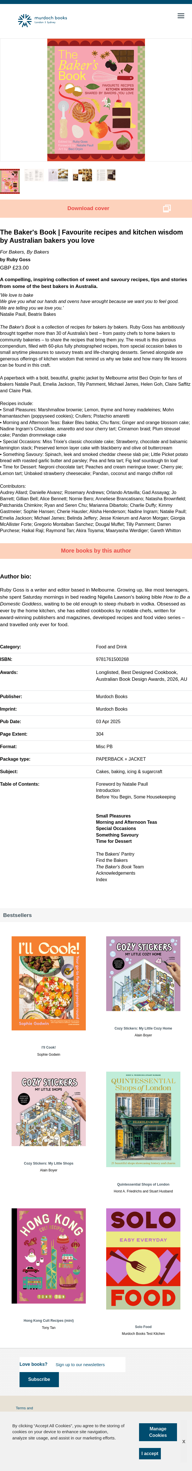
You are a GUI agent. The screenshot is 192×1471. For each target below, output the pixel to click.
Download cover (88, 208)
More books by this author (96, 550)
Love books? (34, 1364)
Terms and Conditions (24, 1410)
